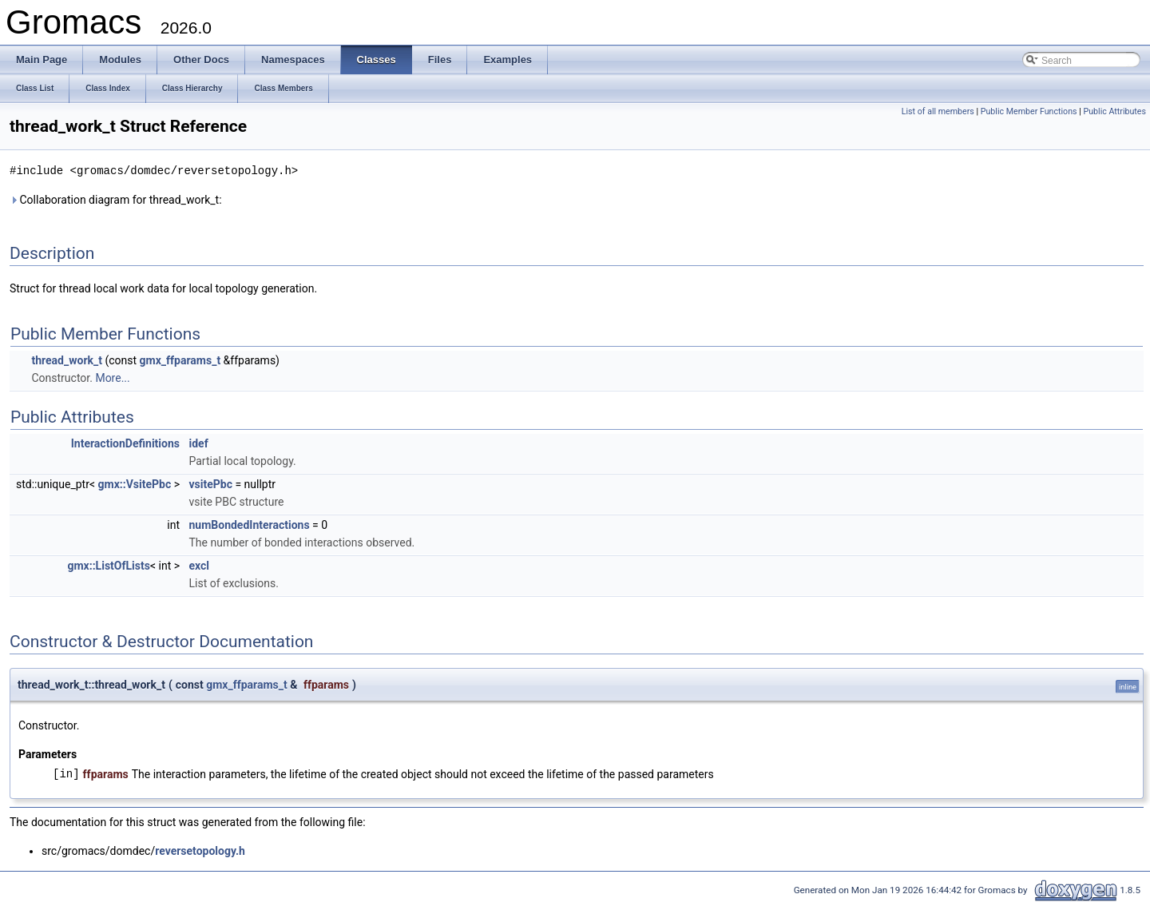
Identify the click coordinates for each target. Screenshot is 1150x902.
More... (112, 377)
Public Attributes (1114, 111)
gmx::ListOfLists (108, 564)
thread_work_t (66, 359)
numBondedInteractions (248, 524)
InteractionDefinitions (125, 442)
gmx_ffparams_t (180, 359)
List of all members (938, 111)
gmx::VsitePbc (135, 483)
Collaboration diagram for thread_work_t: (116, 199)
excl (198, 564)
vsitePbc (210, 483)
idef (198, 442)
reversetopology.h (200, 850)
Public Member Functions (1029, 111)
